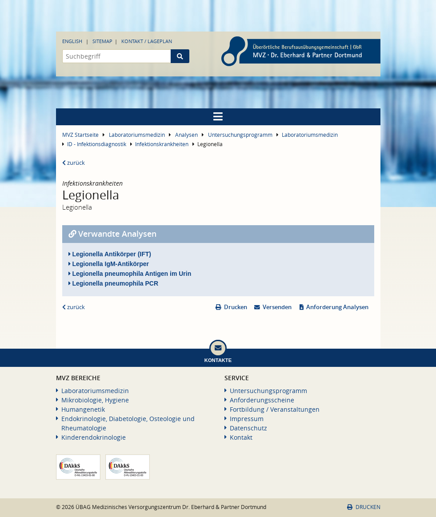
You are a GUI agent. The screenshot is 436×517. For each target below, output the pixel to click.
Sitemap (102, 41)
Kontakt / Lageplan (146, 41)
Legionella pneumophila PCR (113, 283)
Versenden (277, 307)
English (72, 41)
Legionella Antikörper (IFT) (110, 254)
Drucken (235, 307)
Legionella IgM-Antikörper (108, 263)
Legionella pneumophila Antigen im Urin (130, 273)
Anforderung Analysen (337, 307)
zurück (73, 163)
